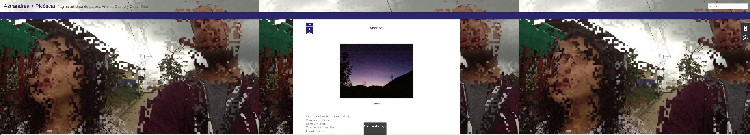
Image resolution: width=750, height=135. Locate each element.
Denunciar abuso (402, 133)
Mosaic (43, 15)
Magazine (30, 15)
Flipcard (17, 15)
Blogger (389, 133)
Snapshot (67, 15)
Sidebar (54, 15)
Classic (6, 15)
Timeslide (80, 15)
